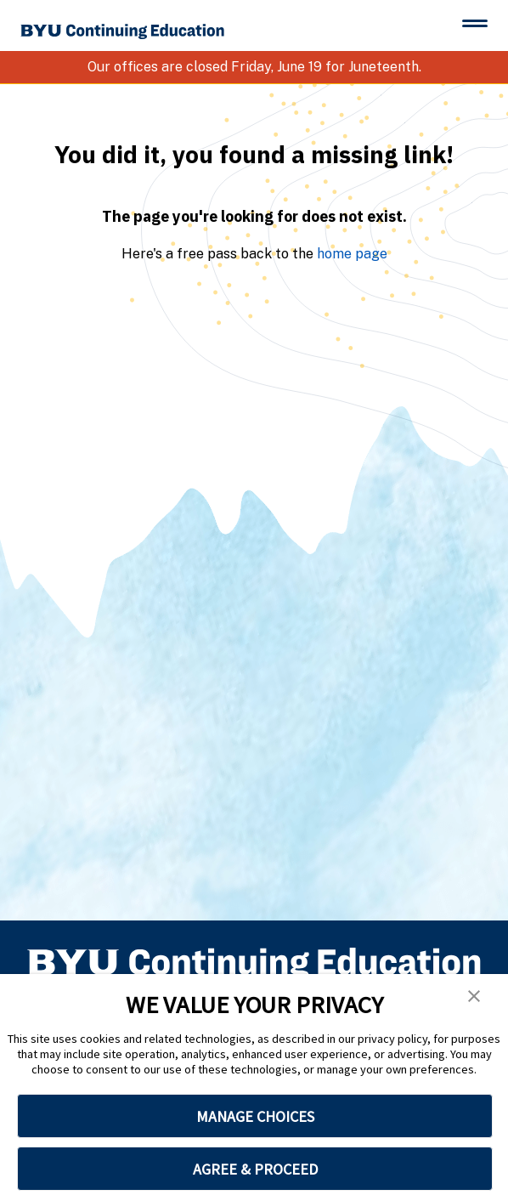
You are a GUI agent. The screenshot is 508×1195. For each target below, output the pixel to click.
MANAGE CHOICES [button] (255, 1116)
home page (352, 254)
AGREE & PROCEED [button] (255, 1169)
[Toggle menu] (475, 23)
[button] (474, 996)
